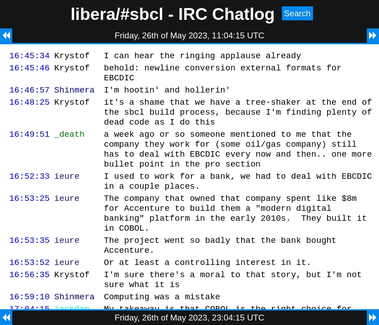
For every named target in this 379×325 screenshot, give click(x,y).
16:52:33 (29, 192)
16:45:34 (29, 56)
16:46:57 (29, 95)
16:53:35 (29, 264)
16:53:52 (29, 289)
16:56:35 (29, 302)
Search (297, 13)
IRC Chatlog (226, 14)
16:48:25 (29, 108)
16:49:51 (29, 144)
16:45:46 (29, 70)
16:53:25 (29, 217)
